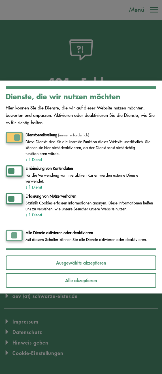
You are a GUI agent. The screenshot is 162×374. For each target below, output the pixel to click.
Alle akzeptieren (81, 280)
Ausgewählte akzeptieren (81, 263)
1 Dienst (33, 159)
